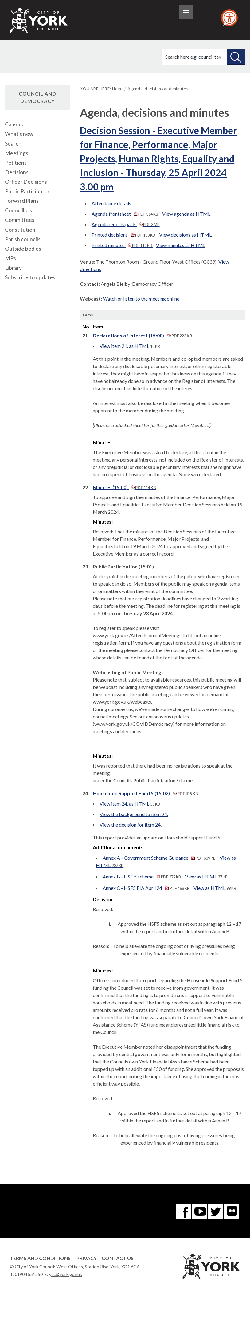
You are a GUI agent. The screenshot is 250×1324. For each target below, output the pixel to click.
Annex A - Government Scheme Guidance (159, 858)
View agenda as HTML (186, 214)
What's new (19, 134)
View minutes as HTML (180, 245)
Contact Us (118, 1258)
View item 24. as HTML (130, 804)
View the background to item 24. (134, 814)
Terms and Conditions (40, 1258)
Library (13, 268)
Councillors (18, 210)
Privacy (86, 1258)
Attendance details (111, 203)
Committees (19, 220)
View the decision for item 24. (131, 824)
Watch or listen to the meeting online (141, 298)
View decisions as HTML (185, 235)
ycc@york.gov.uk (65, 1274)
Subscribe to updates (30, 277)
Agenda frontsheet (125, 214)
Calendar (16, 124)
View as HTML (206, 876)
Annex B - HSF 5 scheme (142, 876)
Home (117, 88)
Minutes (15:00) (124, 487)
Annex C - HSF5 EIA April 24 (146, 888)
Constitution (20, 229)
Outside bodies (23, 249)
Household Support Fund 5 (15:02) (145, 793)
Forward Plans (22, 201)
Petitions (16, 162)
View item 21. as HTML (130, 346)
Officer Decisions (26, 182)
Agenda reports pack (125, 224)
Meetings (16, 153)
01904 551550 (29, 1274)
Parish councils (23, 239)
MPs (10, 258)
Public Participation (28, 191)
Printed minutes (122, 245)
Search (13, 143)
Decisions (17, 172)
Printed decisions (124, 235)
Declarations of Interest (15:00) (142, 335)
